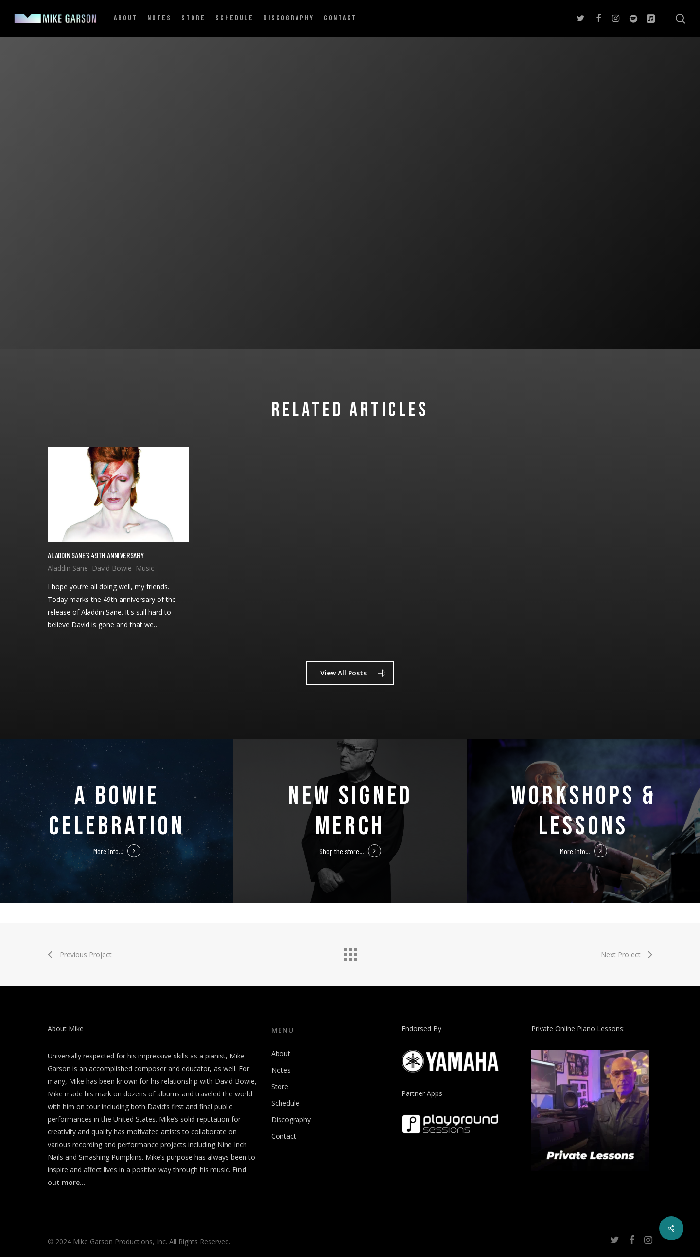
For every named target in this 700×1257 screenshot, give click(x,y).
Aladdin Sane (68, 568)
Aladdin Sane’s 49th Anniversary (96, 555)
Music (145, 568)
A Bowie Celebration (117, 811)
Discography (291, 1119)
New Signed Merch (350, 811)
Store (279, 1086)
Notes (281, 1070)
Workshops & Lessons (583, 811)
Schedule (285, 1103)
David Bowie (112, 568)
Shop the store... (341, 851)
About (280, 1053)
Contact (283, 1136)
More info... (108, 851)
